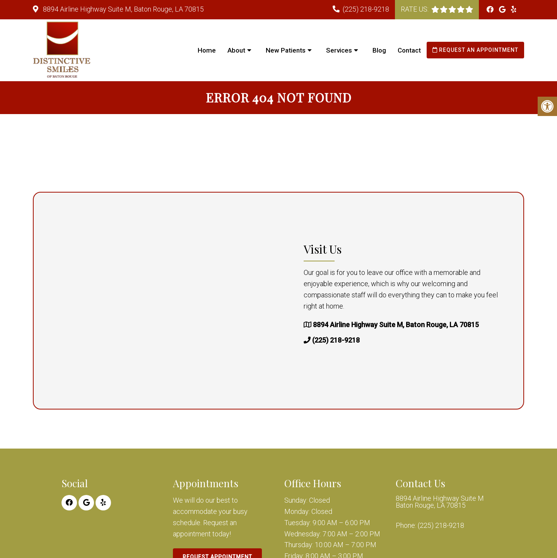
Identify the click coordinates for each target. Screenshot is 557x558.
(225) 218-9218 (366, 9)
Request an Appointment (475, 50)
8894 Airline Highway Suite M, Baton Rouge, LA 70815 (122, 9)
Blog (379, 50)
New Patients (286, 50)
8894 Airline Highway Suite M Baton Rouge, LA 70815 (440, 502)
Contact (409, 50)
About (236, 50)
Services (339, 50)
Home (207, 50)
